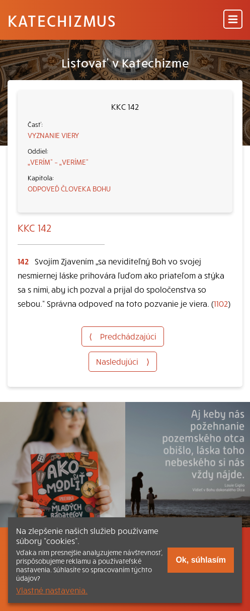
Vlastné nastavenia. (52, 590)
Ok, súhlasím (201, 560)
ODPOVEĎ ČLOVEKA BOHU (69, 188)
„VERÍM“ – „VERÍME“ (58, 161)
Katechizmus (62, 20)
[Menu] (232, 20)
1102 (221, 303)
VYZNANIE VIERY (53, 135)
